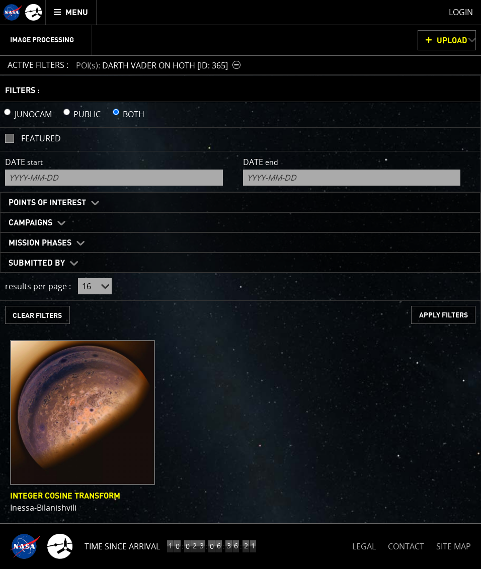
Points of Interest (47, 203)
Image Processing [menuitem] (42, 40)
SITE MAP (453, 546)
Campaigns (30, 223)
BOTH (133, 114)
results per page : (38, 286)
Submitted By (37, 263)
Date (24, 162)
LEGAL (364, 544)
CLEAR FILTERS (37, 315)
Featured (41, 138)
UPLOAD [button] (452, 41)
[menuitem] (71, 12)
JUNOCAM (33, 114)
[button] (159, 65)
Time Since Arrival (122, 546)
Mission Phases (40, 243)
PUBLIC (87, 114)
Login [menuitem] (461, 12)
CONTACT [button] (406, 546)
